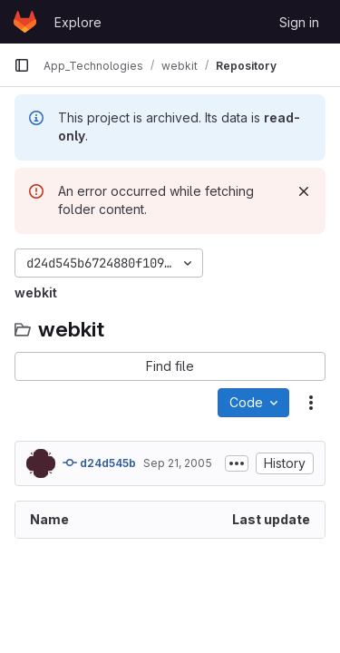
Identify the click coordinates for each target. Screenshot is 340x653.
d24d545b (99, 462)
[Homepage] (25, 21)
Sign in (299, 22)
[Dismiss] (304, 191)
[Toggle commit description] (236, 463)
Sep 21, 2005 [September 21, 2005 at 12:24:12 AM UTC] (177, 463)
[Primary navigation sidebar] (21, 65)
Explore (78, 22)
